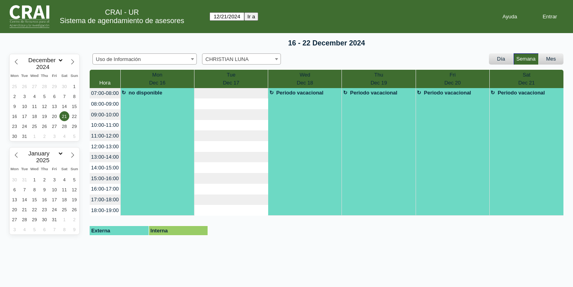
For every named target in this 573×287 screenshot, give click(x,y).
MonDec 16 (157, 79)
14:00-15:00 (105, 168)
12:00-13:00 (105, 146)
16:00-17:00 (105, 189)
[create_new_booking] (231, 93)
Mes (551, 59)
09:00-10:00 (105, 115)
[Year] (45, 67)
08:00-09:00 (105, 104)
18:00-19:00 (105, 210)
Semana (526, 59)
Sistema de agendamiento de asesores (122, 21)
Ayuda (509, 17)
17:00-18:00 (105, 199)
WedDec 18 (305, 79)
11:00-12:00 (105, 136)
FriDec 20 (452, 79)
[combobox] (144, 59)
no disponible (146, 93)
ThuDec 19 (379, 79)
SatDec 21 (526, 79)
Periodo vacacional (300, 93)
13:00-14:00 (105, 157)
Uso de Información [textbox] (118, 59)
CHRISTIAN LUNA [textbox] (227, 59)
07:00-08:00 (105, 93)
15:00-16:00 (105, 178)
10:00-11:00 (105, 125)
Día (501, 59)
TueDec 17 (231, 79)
